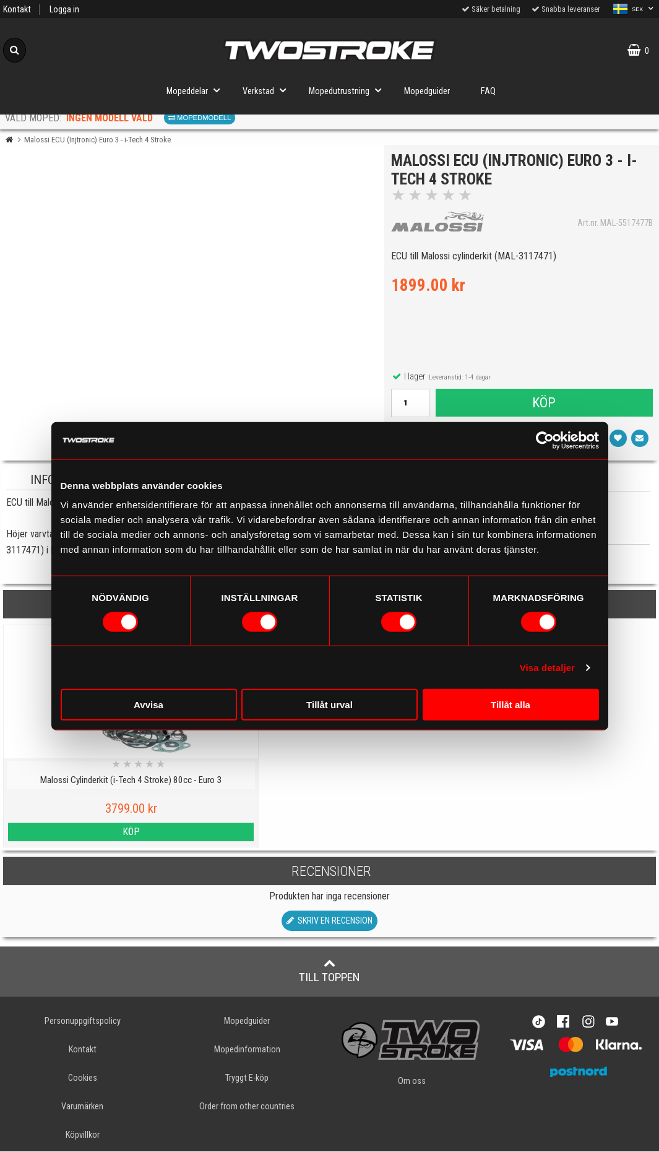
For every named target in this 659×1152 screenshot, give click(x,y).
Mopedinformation (247, 1049)
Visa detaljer (547, 667)
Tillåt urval (329, 704)
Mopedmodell (199, 117)
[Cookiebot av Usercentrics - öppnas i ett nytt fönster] (545, 440)
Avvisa (148, 704)
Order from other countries (247, 1106)
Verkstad (268, 90)
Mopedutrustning (349, 90)
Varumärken (82, 1106)
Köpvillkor (83, 1135)
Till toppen (329, 970)
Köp (543, 405)
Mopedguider (427, 91)
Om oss (412, 1081)
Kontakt (17, 9)
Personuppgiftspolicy (83, 1021)
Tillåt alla (510, 704)
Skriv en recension (329, 921)
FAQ (488, 91)
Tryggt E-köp (247, 1078)
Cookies (82, 1078)
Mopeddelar (196, 90)
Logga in (64, 9)
